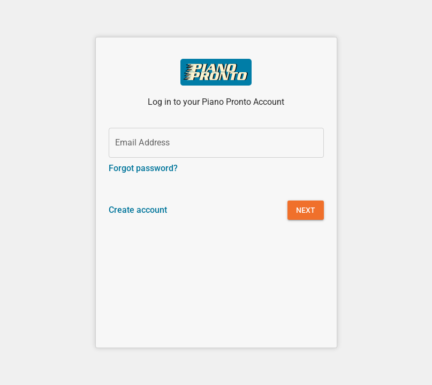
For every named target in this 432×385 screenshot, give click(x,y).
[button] (305, 210)
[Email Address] (216, 143)
